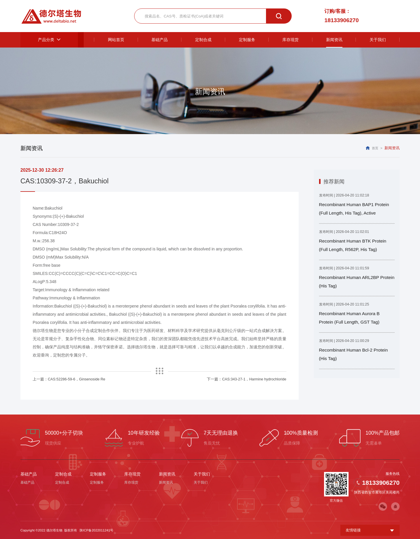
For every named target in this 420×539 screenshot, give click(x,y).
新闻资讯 (167, 473)
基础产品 (28, 473)
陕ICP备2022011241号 (96, 529)
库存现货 (132, 473)
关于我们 (202, 473)
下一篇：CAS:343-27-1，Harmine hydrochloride (248, 379)
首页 (375, 148)
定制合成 (63, 473)
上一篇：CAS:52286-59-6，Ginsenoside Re (67, 379)
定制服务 (98, 473)
